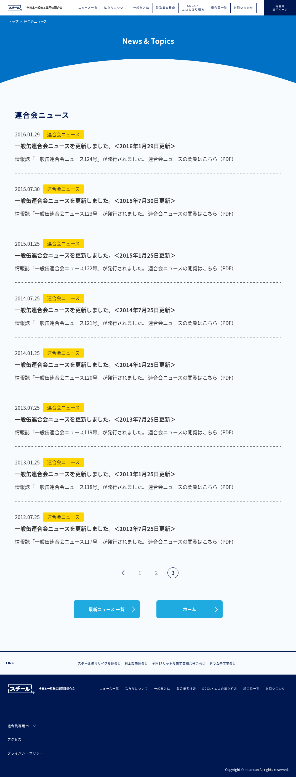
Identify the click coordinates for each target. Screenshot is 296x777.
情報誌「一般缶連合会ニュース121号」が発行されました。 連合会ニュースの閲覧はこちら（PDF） (125, 322)
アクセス (14, 739)
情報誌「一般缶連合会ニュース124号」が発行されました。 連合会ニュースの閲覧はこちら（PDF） (125, 158)
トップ (13, 21)
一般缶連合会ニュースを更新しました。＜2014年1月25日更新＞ (95, 365)
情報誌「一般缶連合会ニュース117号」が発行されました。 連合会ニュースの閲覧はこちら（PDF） (125, 541)
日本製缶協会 (135, 663)
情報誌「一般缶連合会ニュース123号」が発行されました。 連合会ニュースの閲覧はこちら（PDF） (125, 213)
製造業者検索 (165, 8)
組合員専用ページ (22, 725)
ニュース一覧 (88, 8)
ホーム (189, 609)
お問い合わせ (243, 8)
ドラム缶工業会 (221, 663)
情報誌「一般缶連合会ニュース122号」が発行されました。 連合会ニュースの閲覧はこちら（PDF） (125, 268)
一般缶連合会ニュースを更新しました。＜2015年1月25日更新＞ (95, 255)
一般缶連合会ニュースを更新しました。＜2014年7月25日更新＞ (95, 310)
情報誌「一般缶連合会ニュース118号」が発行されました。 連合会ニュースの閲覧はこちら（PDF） (125, 486)
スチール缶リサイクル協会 (98, 663)
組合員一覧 (219, 8)
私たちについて (115, 8)
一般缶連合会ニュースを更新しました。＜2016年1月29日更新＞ (95, 146)
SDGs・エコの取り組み (193, 8)
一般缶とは (141, 8)
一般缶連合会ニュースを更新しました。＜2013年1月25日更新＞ (95, 474)
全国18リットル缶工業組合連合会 (177, 663)
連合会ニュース (35, 21)
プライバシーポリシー (25, 753)
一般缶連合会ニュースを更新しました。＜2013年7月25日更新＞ (95, 419)
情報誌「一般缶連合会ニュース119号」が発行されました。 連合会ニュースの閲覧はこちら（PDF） (125, 432)
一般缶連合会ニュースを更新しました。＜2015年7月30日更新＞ (95, 201)
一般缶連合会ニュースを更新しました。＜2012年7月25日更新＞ (95, 529)
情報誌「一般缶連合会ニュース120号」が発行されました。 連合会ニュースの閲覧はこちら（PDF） (125, 377)
